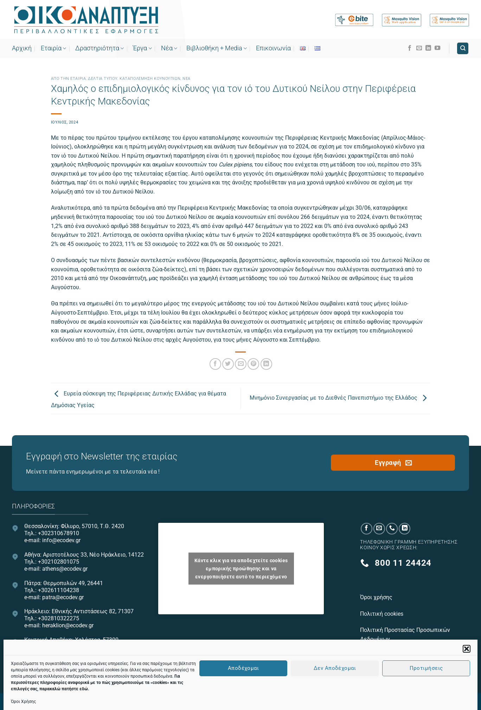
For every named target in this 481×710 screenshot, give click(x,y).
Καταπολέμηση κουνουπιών (150, 78)
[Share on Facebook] (215, 364)
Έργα (142, 48)
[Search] (462, 48)
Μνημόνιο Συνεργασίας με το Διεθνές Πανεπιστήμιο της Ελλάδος (340, 398)
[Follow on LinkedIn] (428, 48)
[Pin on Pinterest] (253, 364)
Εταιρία (53, 48)
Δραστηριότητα (99, 48)
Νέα (169, 48)
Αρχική (22, 48)
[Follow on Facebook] (409, 48)
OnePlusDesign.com (273, 701)
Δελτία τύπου (102, 78)
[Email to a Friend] (240, 364)
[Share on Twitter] (228, 364)
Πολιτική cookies (382, 613)
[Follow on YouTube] (437, 48)
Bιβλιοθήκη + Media (216, 48)
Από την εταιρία (68, 78)
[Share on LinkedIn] (266, 364)
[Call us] (392, 528)
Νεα (186, 78)
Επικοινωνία (273, 48)
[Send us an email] (419, 48)
